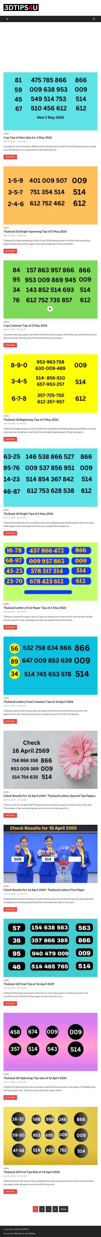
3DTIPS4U (24, 1229)
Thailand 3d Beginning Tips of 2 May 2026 (31, 419)
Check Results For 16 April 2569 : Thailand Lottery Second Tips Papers (50, 795)
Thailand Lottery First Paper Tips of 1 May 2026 (35, 607)
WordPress (19, 1233)
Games (6, 134)
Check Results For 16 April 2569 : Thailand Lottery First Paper (44, 890)
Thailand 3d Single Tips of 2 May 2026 (28, 513)
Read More (9, 156)
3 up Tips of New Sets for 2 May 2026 (28, 137)
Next (63, 1209)
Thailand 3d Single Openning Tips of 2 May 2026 (35, 231)
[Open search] (94, 19)
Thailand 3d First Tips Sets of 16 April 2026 (32, 1172)
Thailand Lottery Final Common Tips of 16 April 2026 (38, 701)
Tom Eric (23, 141)
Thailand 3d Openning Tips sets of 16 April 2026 (35, 1078)
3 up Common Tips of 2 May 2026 (25, 325)
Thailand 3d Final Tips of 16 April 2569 (29, 984)
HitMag (31, 1233)
